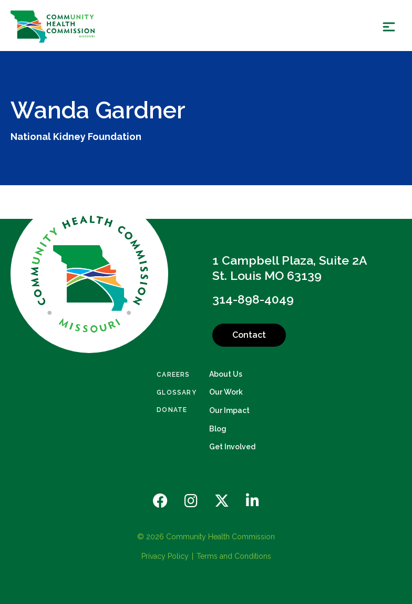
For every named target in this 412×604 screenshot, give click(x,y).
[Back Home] (53, 27)
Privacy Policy (165, 556)
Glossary (177, 392)
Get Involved (232, 446)
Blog (217, 429)
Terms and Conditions (234, 556)
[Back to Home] (89, 274)
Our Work (226, 392)
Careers (173, 374)
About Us (225, 374)
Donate (172, 410)
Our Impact (229, 410)
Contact (249, 335)
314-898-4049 (253, 299)
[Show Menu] (388, 27)
